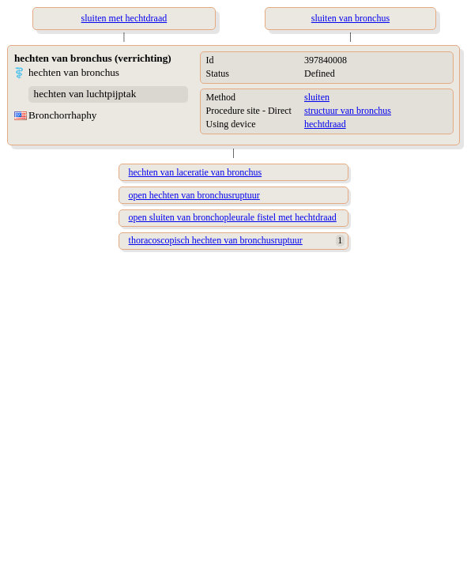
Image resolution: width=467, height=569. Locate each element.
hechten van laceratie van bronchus (195, 172)
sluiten (317, 97)
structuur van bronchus (347, 110)
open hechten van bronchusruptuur (194, 195)
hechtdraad (325, 124)
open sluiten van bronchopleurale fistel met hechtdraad (233, 217)
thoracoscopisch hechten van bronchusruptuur (216, 240)
